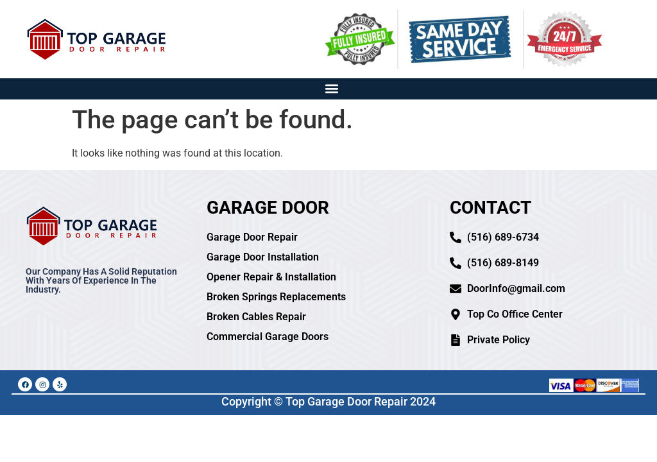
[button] (332, 88)
